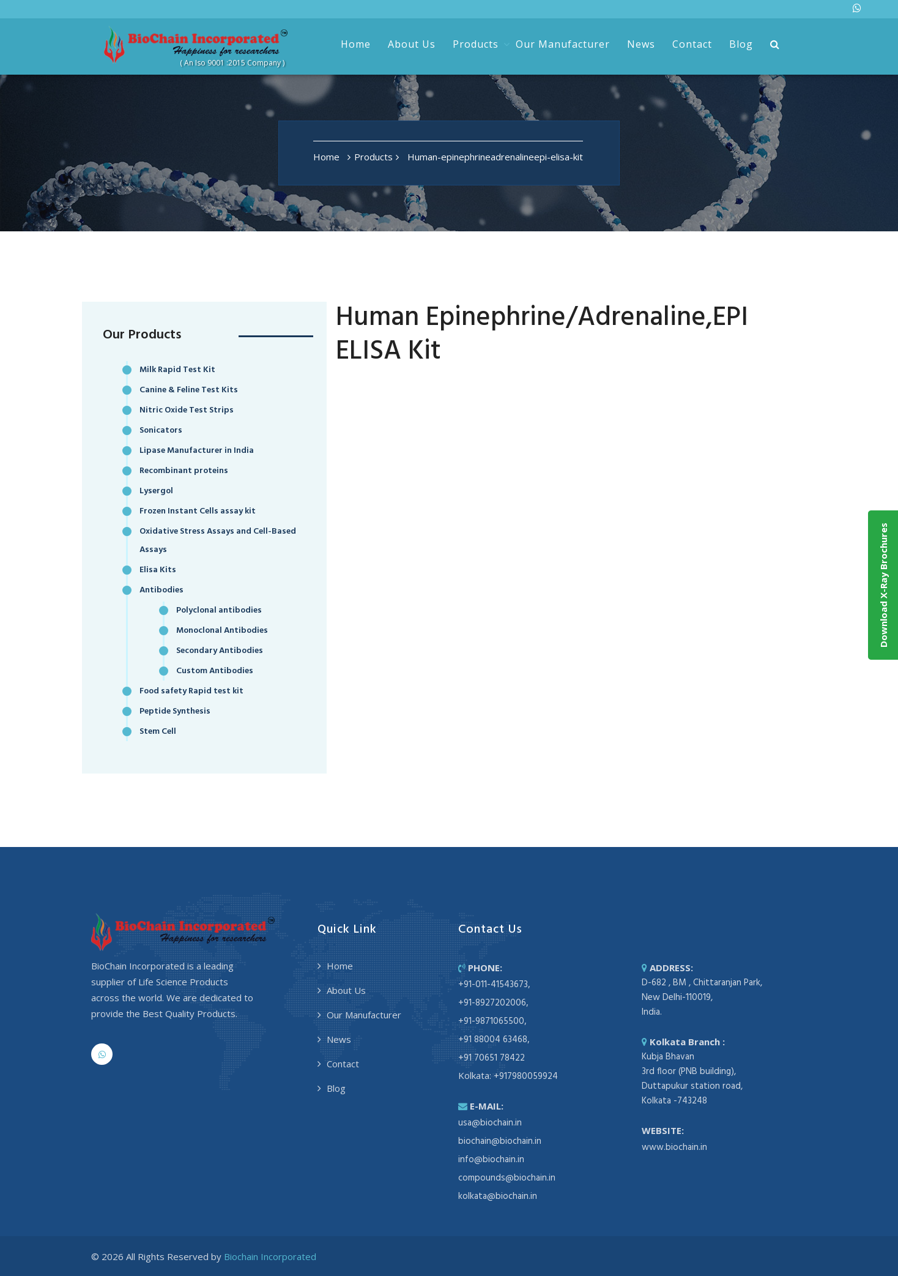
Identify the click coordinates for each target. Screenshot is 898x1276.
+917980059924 (526, 1076)
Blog (741, 44)
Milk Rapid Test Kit (177, 370)
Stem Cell (157, 732)
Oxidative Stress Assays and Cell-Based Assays (217, 540)
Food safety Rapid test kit (191, 691)
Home (356, 44)
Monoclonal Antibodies (222, 631)
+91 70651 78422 (491, 1058)
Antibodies (161, 590)
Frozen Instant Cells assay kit (197, 511)
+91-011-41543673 (493, 984)
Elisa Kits (157, 570)
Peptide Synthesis (174, 711)
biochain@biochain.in (499, 1141)
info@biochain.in (491, 1159)
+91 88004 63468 (492, 1039)
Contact (692, 44)
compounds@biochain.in (506, 1178)
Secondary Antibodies (219, 651)
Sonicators (160, 430)
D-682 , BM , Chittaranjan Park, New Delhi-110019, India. (702, 998)
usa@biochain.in (490, 1123)
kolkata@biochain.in (497, 1196)
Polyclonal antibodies (219, 610)
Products (476, 44)
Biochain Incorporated (270, 1256)
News (641, 44)
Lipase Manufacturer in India (196, 451)
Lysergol (156, 491)
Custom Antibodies (214, 671)
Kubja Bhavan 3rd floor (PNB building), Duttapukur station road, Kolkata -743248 (692, 1079)
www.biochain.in (674, 1147)
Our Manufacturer (563, 44)
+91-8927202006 (492, 1003)
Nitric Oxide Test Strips (186, 410)
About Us (412, 44)
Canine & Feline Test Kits (188, 390)
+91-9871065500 (491, 1021)
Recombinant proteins (183, 471)
